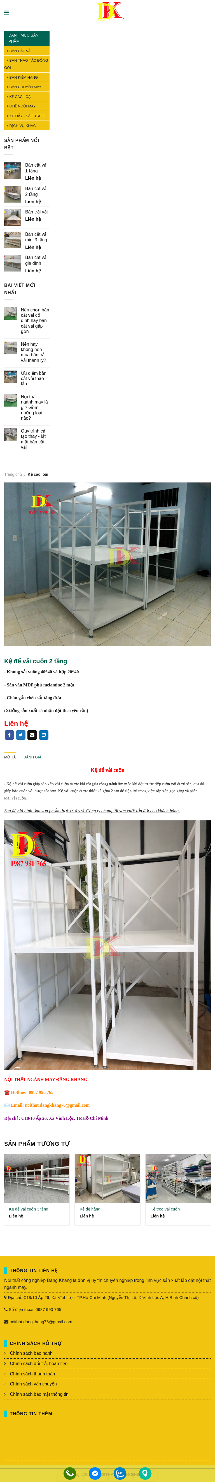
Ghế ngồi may (21, 106)
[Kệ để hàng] (107, 1178)
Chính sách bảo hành (31, 1353)
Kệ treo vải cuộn (165, 1209)
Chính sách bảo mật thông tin (39, 1394)
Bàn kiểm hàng (22, 77)
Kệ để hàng (90, 1209)
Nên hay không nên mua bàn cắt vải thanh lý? (33, 352)
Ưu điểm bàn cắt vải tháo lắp (33, 378)
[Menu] (7, 12)
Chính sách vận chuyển (33, 1384)
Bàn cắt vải (19, 51)
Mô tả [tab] (10, 757)
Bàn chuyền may (24, 87)
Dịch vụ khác (21, 126)
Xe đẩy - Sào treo (26, 116)
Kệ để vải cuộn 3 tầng (28, 1209)
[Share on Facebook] (9, 735)
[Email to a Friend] (32, 735)
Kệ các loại (19, 97)
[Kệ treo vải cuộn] (178, 1178)
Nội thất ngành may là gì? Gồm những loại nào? (34, 407)
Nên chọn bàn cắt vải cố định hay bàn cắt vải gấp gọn (35, 321)
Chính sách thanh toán (32, 1373)
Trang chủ (13, 474)
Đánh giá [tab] (32, 757)
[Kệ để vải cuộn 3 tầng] (36, 1178)
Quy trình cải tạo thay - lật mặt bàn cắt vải (33, 439)
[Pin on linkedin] (43, 735)
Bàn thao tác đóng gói (26, 64)
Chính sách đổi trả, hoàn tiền (38, 1363)
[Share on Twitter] (20, 735)
